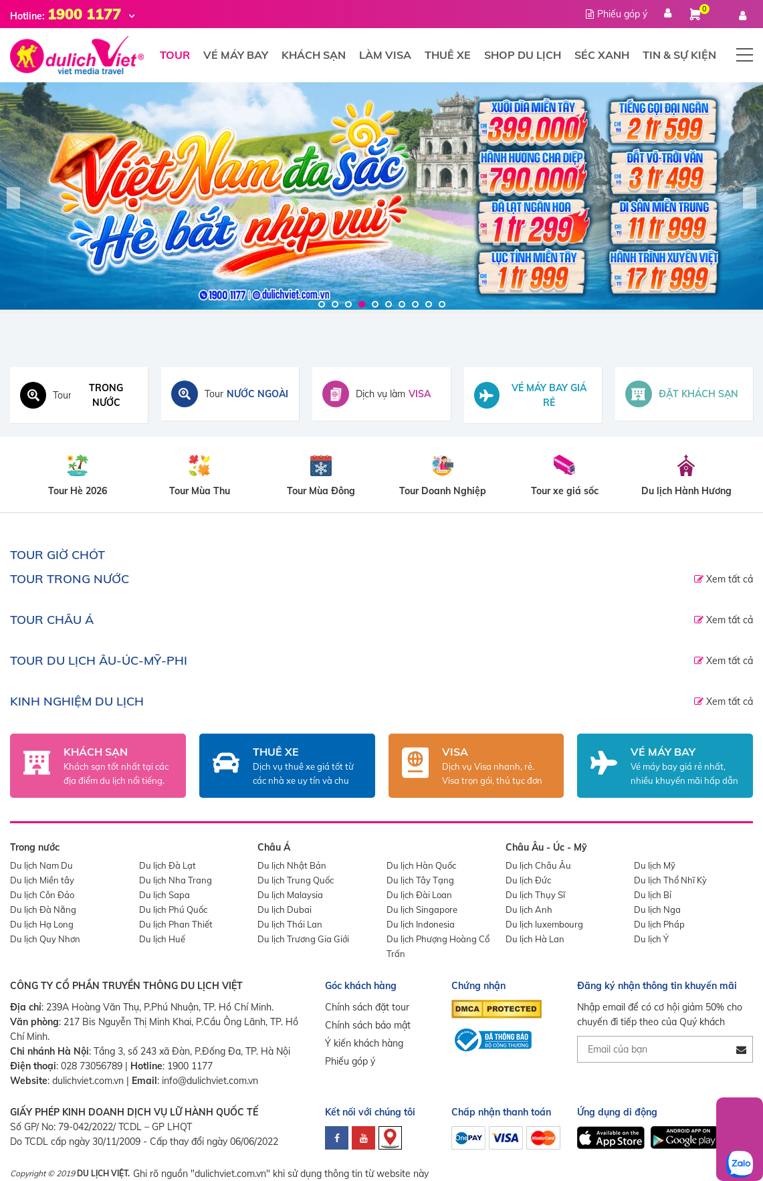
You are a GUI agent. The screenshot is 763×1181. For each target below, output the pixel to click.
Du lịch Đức (528, 880)
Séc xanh (601, 55)
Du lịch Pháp (659, 924)
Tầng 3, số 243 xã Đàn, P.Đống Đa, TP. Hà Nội (192, 1051)
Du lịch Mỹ (654, 865)
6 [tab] (388, 304)
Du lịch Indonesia (421, 924)
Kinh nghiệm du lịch (77, 701)
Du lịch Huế (162, 939)
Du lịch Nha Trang (175, 880)
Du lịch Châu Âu (538, 865)
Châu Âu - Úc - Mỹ (546, 847)
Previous (13, 198)
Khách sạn (314, 55)
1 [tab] (321, 304)
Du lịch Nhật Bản (291, 865)
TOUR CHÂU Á (52, 619)
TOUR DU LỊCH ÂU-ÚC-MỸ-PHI (98, 660)
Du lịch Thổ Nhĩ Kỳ (670, 880)
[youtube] (363, 1138)
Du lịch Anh (529, 909)
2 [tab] (335, 304)
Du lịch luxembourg (544, 924)
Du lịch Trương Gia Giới (303, 939)
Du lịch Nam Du (41, 865)
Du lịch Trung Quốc (295, 880)
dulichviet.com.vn (88, 1081)
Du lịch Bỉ (652, 894)
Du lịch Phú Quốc (173, 909)
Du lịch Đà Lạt (167, 865)
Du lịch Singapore (422, 909)
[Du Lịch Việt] (381, 196)
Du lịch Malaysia (290, 894)
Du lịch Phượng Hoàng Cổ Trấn (438, 946)
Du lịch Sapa (164, 894)
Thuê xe (448, 55)
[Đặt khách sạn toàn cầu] (684, 394)
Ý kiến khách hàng (364, 1043)
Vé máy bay (235, 55)
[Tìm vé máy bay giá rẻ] (533, 395)
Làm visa (385, 55)
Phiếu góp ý (350, 1061)
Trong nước (35, 847)
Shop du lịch (522, 55)
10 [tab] (442, 304)
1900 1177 (190, 1066)
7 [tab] (402, 304)
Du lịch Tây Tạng (420, 880)
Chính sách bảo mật (368, 1025)
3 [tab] (348, 304)
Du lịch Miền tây (42, 880)
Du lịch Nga (657, 909)
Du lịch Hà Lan (535, 939)
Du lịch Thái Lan (289, 924)
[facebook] (336, 1138)
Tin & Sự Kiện (679, 55)
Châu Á (273, 847)
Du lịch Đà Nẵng (43, 909)
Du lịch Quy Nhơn (45, 939)
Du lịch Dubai (284, 909)
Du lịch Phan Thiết (176, 924)
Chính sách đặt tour (367, 1007)
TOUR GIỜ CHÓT (57, 554)
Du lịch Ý (651, 939)
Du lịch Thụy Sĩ (535, 894)
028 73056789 (91, 1066)
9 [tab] (428, 304)
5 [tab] (375, 304)
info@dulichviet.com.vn (210, 1081)
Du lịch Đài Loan (419, 894)
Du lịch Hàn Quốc (421, 865)
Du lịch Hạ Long (42, 924)
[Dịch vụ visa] (381, 394)
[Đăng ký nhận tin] (741, 1050)
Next (749, 198)
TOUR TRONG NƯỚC (69, 578)
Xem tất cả (728, 579)
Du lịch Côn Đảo (42, 894)
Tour (175, 55)
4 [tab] (361, 304)
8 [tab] (415, 304)
